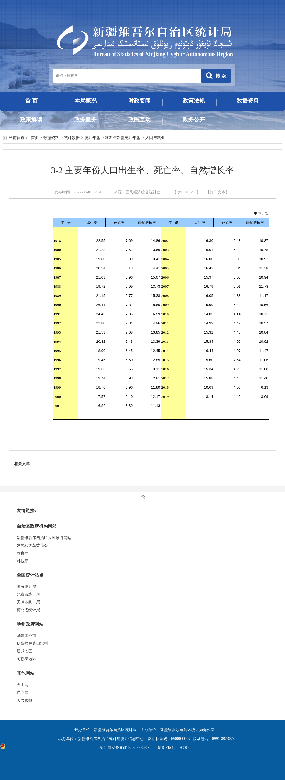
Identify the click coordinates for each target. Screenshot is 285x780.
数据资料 (248, 101)
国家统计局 (26, 587)
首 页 (31, 101)
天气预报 (24, 700)
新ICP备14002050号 (174, 748)
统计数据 (72, 138)
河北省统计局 (28, 610)
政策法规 (194, 101)
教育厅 (22, 553)
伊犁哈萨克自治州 (32, 643)
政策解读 (31, 119)
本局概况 (85, 101)
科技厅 (22, 561)
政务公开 (194, 119)
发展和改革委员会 (32, 545)
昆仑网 (22, 692)
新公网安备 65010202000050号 (124, 748)
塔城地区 (24, 651)
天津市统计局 (28, 602)
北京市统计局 (28, 594)
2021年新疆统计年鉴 (122, 138)
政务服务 (85, 119)
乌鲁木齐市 (26, 636)
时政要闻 (139, 101)
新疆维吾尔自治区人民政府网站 (44, 538)
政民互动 (139, 119)
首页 (35, 138)
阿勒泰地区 (26, 659)
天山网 (22, 685)
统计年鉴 (92, 138)
